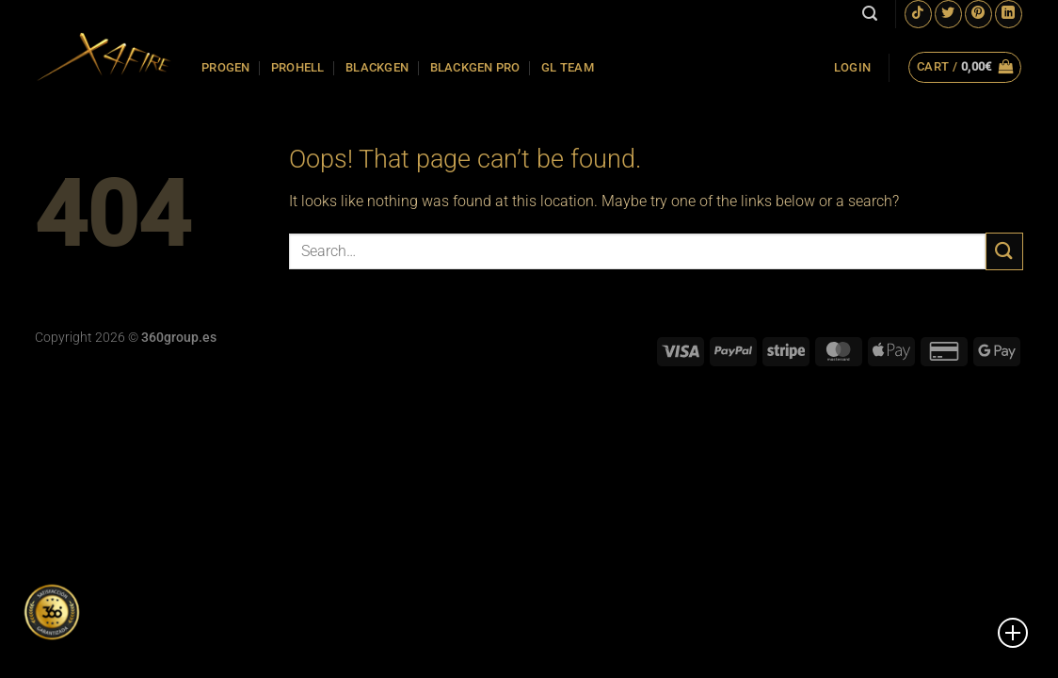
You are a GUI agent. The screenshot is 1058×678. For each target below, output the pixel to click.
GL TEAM (567, 67)
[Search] (869, 13)
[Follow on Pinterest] (978, 13)
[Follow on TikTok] (918, 13)
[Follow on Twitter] (948, 13)
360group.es (178, 338)
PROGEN (225, 67)
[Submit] (1004, 251)
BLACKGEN (377, 67)
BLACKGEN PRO (475, 67)
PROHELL (298, 67)
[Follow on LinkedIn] (1008, 13)
